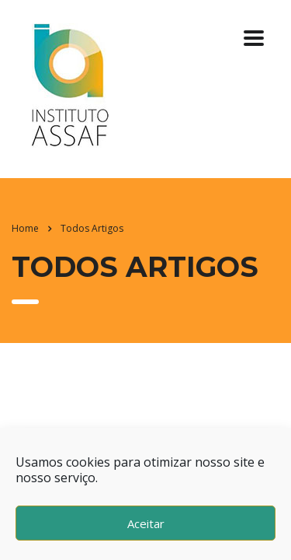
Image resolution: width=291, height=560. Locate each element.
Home (25, 228)
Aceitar (146, 523)
